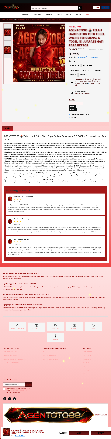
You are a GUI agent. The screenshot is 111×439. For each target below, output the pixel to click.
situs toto (79, 178)
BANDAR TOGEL (74, 326)
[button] (7, 30)
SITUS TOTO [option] (86, 68)
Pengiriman (55, 326)
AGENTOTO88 (27, 150)
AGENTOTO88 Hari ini (10, 350)
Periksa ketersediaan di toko (80, 112)
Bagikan (73, 115)
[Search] (80, 8)
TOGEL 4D (86, 360)
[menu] (55, 14)
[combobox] (56, 8)
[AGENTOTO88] (11, 7)
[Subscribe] (28, 381)
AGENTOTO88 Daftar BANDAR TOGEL (14, 357)
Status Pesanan (36, 327)
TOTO (84, 371)
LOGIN (72, 105)
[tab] (7, 126)
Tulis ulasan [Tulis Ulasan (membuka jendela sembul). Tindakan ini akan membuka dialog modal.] (94, 55)
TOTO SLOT (86, 367)
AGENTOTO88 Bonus (49, 353)
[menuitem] (29, 14)
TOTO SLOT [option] (83, 72)
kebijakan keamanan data (20, 387)
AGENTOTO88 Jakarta (10, 353)
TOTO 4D (85, 364)
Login (97, 7)
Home (3, 17)
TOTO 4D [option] (73, 72)
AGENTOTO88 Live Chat (50, 357)
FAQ (44, 350)
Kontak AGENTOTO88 (17, 326)
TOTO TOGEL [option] (74, 68)
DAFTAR (72, 108)
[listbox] (87, 68)
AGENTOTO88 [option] (74, 63)
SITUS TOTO (86, 357)
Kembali (93, 326)
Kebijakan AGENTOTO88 (10, 360)
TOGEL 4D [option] (97, 68)
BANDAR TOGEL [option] (88, 63)
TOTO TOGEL (87, 353)
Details (7, 126)
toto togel (15, 164)
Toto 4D (99, 143)
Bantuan (55, 337)
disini (87, 81)
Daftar (105, 7)
